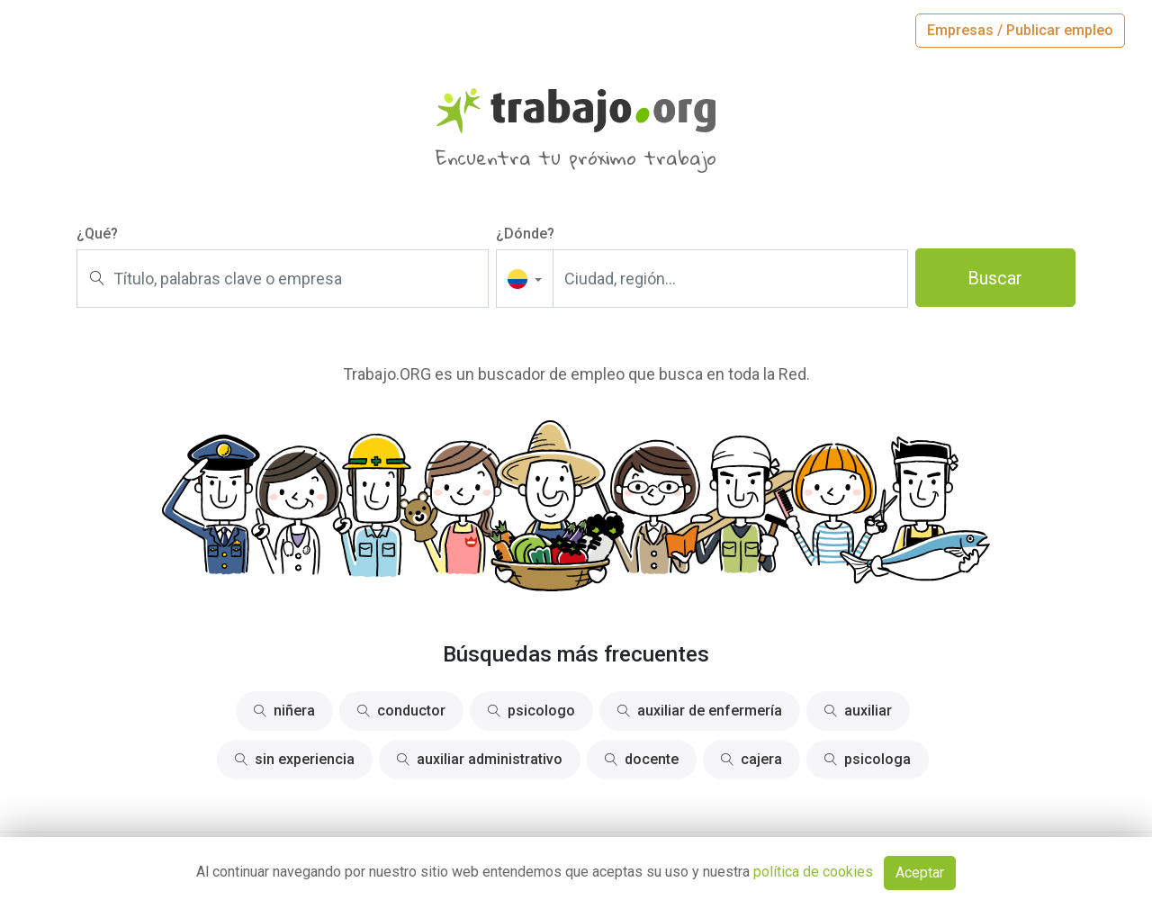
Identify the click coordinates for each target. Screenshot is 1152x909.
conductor (401, 710)
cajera (751, 759)
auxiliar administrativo (479, 759)
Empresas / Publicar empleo (1020, 30)
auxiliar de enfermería (699, 710)
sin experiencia (295, 759)
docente (642, 759)
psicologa (867, 759)
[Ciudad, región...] (730, 278)
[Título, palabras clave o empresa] (282, 278)
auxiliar (858, 710)
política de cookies (813, 871)
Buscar (995, 278)
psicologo (531, 710)
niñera (284, 710)
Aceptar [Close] (920, 872)
